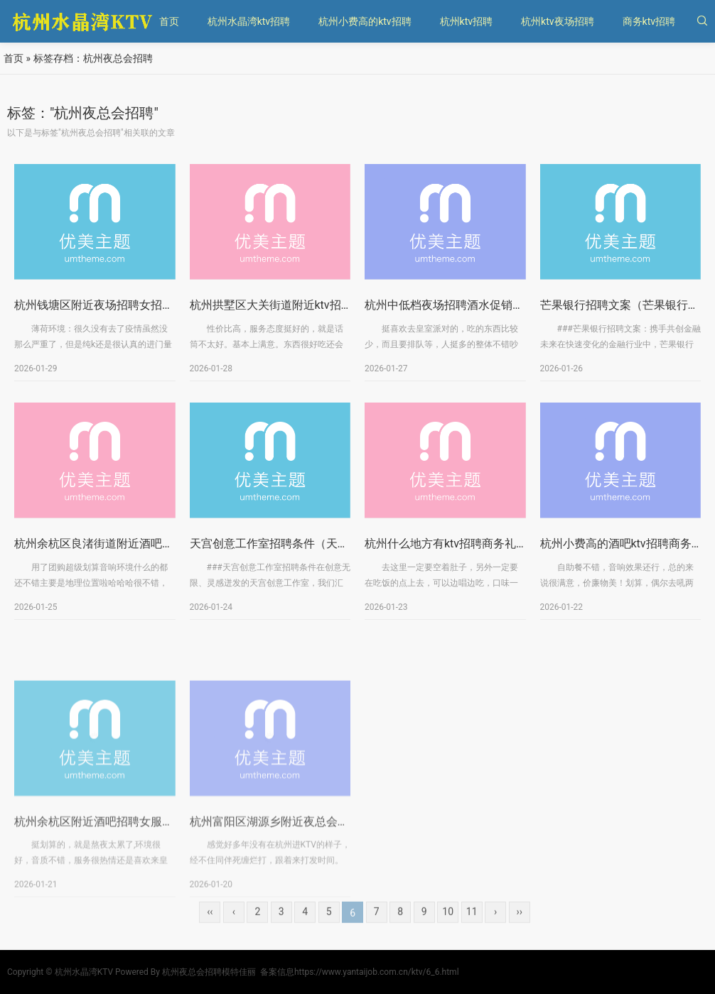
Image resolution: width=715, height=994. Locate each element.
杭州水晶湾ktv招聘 (249, 21)
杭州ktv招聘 (466, 21)
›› (519, 926)
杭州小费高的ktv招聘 (364, 21)
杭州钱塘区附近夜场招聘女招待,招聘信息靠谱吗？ (140, 309)
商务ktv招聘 (649, 21)
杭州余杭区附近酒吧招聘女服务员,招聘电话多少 (134, 888)
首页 (169, 21)
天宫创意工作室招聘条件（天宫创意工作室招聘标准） (326, 548)
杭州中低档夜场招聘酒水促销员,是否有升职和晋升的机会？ (513, 309)
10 (447, 926)
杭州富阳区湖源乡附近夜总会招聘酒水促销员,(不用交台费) (337, 888)
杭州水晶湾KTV (84, 972)
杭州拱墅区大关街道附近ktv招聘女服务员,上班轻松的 (323, 309)
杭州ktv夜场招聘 (557, 21)
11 (472, 926)
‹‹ (210, 926)
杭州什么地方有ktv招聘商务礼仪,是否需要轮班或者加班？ (510, 548)
